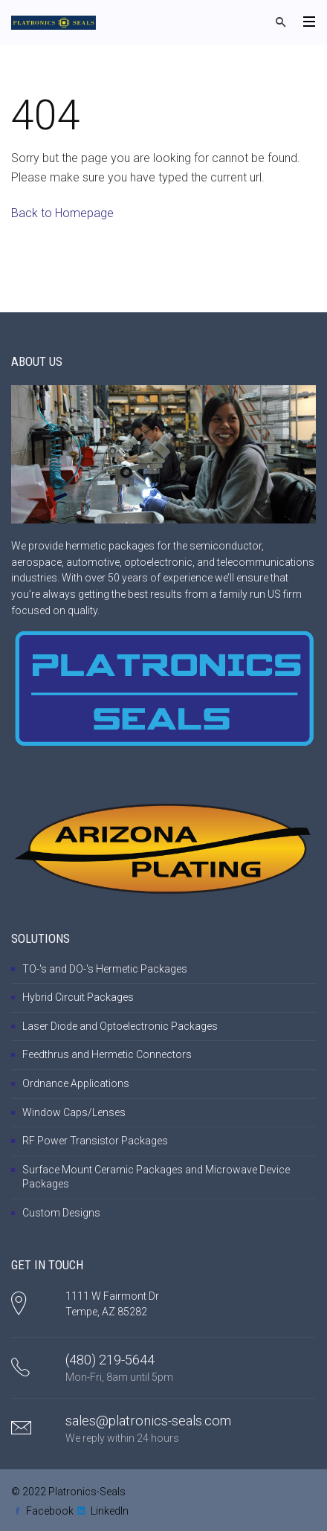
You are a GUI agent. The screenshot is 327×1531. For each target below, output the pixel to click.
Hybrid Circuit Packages (78, 997)
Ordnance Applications (75, 1083)
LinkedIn (110, 1511)
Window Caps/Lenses (74, 1112)
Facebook (50, 1511)
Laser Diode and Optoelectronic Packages (120, 1026)
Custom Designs (61, 1213)
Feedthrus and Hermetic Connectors (107, 1054)
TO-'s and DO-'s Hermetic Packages (104, 969)
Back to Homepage (62, 213)
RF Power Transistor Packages (95, 1141)
